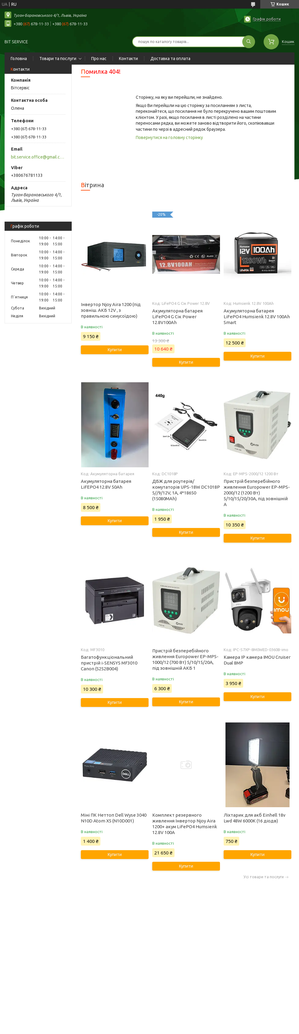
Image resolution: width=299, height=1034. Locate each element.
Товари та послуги (57, 58)
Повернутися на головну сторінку (169, 137)
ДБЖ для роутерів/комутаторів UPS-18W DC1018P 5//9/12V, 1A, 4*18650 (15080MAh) (186, 490)
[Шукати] (248, 41)
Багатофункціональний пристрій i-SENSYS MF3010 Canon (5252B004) (109, 662)
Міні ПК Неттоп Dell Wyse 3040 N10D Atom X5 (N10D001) (113, 817)
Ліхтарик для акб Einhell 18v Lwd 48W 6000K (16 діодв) (255, 817)
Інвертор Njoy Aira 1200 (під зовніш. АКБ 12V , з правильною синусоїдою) (111, 310)
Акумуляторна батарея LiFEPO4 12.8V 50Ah (106, 484)
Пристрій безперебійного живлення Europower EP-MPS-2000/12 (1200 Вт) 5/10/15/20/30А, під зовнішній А (257, 493)
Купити (115, 349)
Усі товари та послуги (263, 877)
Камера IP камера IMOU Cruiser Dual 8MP (257, 659)
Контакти (128, 58)
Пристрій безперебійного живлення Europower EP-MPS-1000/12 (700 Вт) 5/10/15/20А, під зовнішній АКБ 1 (185, 659)
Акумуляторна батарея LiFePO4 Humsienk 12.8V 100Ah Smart (257, 316)
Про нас (98, 58)
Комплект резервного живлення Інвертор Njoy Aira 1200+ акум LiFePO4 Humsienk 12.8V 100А (184, 823)
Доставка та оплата (170, 58)
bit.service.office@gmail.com (37, 157)
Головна (19, 58)
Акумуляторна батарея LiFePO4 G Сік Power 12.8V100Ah (177, 316)
